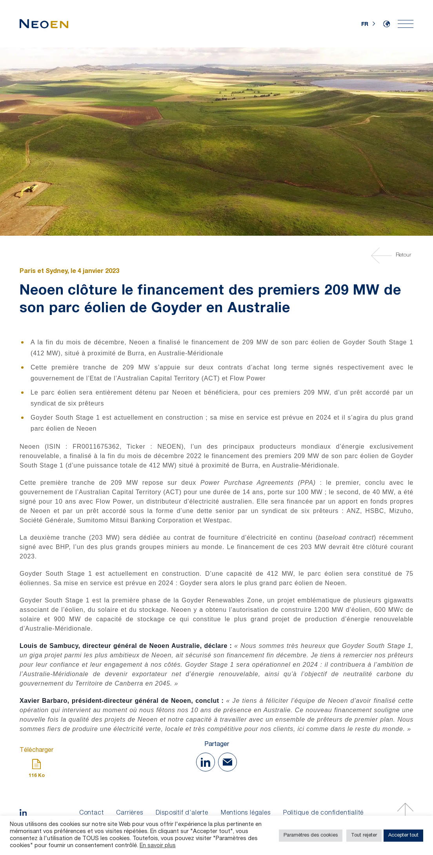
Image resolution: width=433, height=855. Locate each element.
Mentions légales (246, 813)
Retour (392, 255)
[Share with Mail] (227, 762)
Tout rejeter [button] (364, 835)
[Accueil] (44, 24)
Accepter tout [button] (403, 835)
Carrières (129, 813)
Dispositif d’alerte (182, 813)
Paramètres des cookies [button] (311, 835)
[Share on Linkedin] (205, 762)
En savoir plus (158, 846)
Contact (91, 813)
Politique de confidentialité (323, 813)
